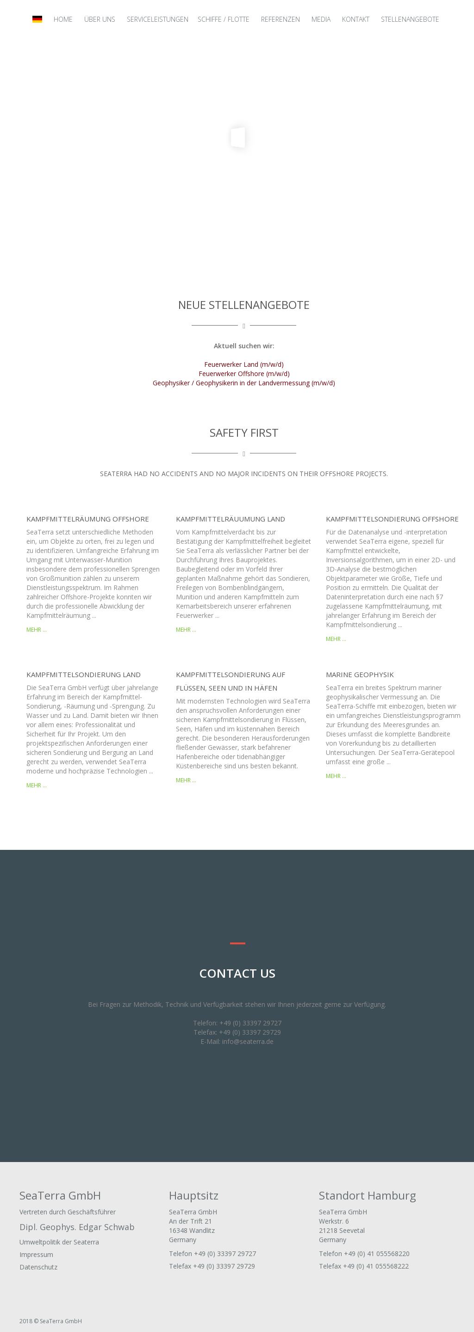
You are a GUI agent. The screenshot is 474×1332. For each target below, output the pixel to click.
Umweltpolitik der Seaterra (59, 1242)
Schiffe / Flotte (223, 19)
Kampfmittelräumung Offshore (87, 518)
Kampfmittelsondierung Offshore (392, 518)
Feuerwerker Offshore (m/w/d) (244, 373)
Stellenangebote (410, 19)
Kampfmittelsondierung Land (83, 674)
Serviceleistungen (157, 19)
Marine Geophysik (360, 674)
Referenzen (280, 19)
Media (321, 19)
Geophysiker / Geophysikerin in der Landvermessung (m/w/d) (244, 382)
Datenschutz (38, 1267)
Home (63, 19)
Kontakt (355, 19)
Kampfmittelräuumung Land (230, 518)
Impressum (36, 1254)
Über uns (99, 19)
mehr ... (36, 630)
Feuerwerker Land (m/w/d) (244, 364)
